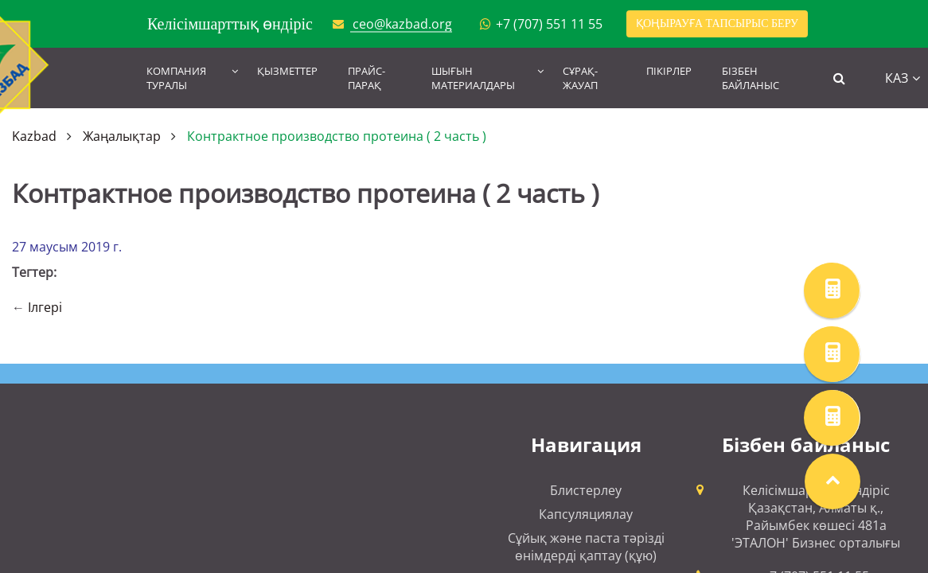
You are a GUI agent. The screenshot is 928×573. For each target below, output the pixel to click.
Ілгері (45, 307)
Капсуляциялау (586, 514)
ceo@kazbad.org (402, 24)
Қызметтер (287, 71)
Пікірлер (669, 71)
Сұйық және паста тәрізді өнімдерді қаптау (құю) (586, 546)
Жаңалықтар (122, 136)
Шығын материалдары (473, 78)
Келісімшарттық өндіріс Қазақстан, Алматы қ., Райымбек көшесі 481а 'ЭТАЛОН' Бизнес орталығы (815, 516)
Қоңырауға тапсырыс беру (717, 23)
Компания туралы (176, 78)
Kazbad (34, 136)
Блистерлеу (586, 490)
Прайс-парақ (366, 78)
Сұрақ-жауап (580, 78)
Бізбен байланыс (750, 78)
